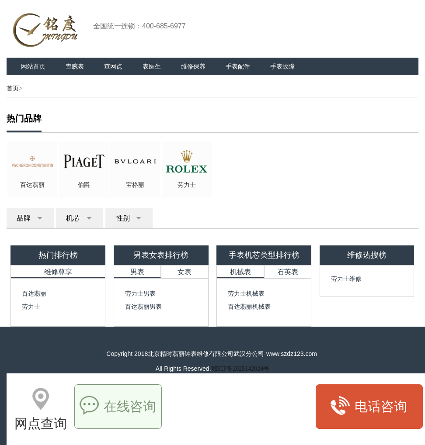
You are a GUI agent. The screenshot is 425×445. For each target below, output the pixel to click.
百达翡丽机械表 (249, 306)
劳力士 (31, 306)
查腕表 (75, 66)
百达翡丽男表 (143, 306)
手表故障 (282, 66)
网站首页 (33, 66)
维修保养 (193, 66)
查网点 (113, 66)
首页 (13, 88)
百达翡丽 (34, 293)
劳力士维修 (346, 278)
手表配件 (238, 66)
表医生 (152, 66)
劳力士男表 (140, 293)
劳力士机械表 (246, 293)
